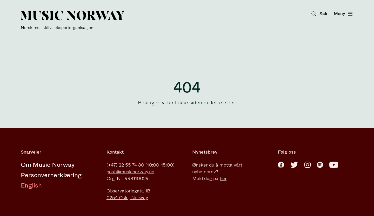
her (223, 178)
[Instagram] (307, 165)
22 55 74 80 (131, 165)
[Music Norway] (73, 20)
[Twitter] (294, 165)
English (31, 185)
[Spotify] (320, 165)
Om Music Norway (48, 164)
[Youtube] (333, 165)
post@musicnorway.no (130, 171)
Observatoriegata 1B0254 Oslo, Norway (128, 194)
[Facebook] (281, 165)
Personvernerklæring (51, 175)
